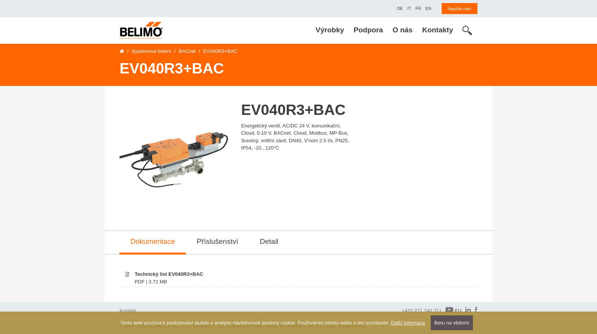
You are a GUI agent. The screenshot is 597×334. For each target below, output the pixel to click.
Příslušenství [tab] (217, 241)
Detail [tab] (269, 241)
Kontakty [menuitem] (437, 30)
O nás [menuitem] (403, 30)
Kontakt (128, 310)
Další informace (408, 323)
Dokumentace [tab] (153, 241)
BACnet (187, 51)
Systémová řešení (151, 51)
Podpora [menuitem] (368, 30)
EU (453, 310)
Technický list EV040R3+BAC (169, 274)
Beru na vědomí (451, 323)
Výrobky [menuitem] (330, 30)
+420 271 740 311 (422, 310)
